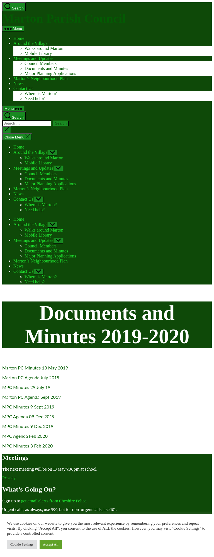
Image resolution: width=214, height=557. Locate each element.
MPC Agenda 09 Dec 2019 (28, 416)
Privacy (9, 478)
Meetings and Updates (33, 58)
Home (18, 38)
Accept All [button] (51, 544)
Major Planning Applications (50, 73)
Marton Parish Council (64, 18)
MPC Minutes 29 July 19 (26, 387)
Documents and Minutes (46, 68)
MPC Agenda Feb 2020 (25, 436)
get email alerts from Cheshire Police (53, 501)
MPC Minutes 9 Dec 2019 (28, 426)
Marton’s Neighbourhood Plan (40, 78)
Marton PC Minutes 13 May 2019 (35, 367)
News (18, 83)
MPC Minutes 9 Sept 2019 (28, 406)
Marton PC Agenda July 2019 (30, 377)
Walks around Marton (44, 48)
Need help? (35, 98)
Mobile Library (38, 53)
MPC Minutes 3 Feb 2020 (27, 445)
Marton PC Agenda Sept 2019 (31, 397)
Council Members (41, 63)
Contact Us (23, 88)
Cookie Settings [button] (21, 544)
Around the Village (30, 43)
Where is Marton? (41, 93)
